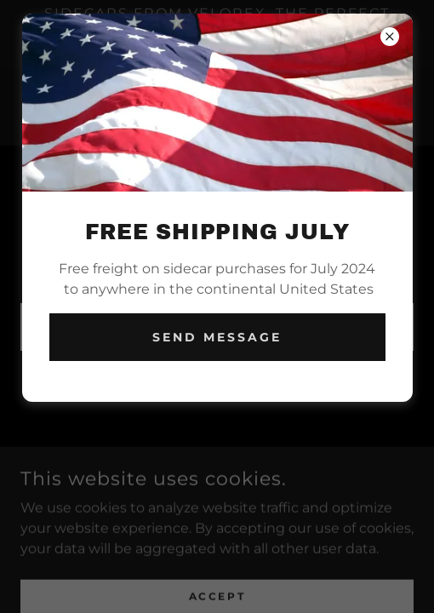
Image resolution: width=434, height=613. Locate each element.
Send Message (217, 337)
